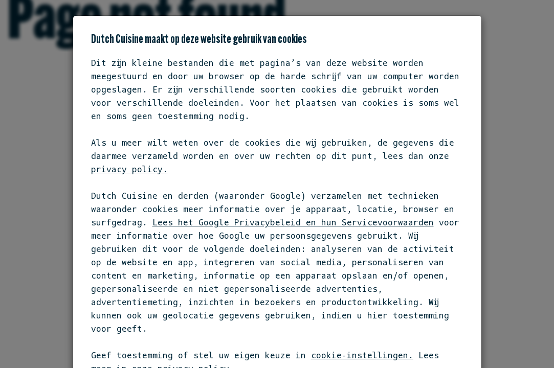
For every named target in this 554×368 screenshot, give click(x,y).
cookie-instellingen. (362, 355)
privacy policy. (129, 169)
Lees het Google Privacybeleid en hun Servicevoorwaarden (293, 222)
